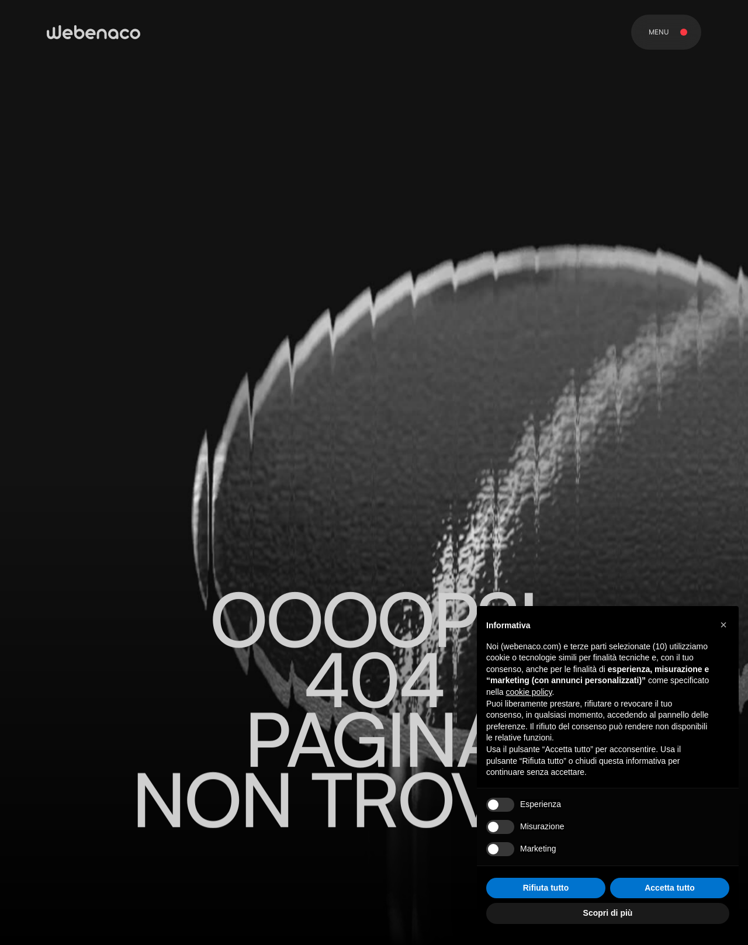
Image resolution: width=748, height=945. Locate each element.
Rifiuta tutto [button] (546, 887)
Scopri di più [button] (608, 913)
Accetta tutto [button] (670, 887)
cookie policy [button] (528, 692)
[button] (723, 624)
